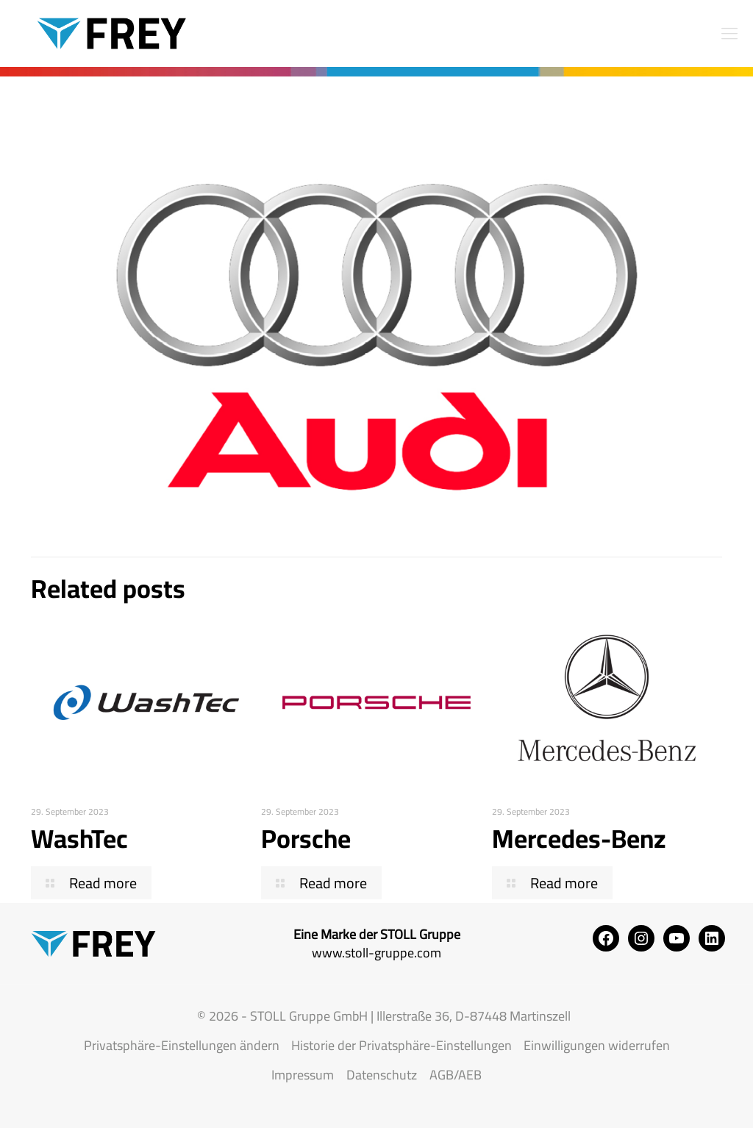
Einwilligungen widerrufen (597, 1045)
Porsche (306, 838)
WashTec (79, 838)
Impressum (302, 1075)
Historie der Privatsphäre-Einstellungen (401, 1045)
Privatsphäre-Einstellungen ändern (181, 1045)
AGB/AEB (455, 1075)
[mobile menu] (729, 33)
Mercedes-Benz (579, 838)
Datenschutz (381, 1075)
